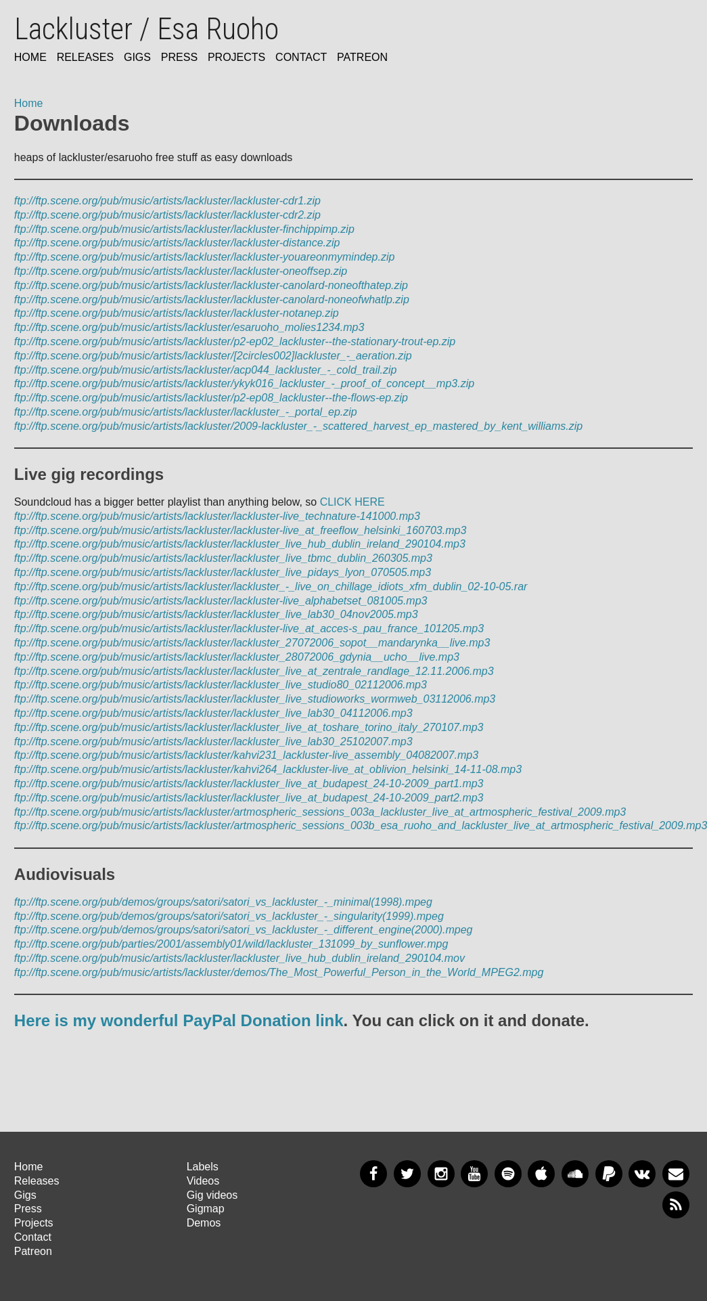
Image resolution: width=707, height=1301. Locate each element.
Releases (85, 57)
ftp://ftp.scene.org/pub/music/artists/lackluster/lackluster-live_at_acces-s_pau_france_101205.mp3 (249, 628)
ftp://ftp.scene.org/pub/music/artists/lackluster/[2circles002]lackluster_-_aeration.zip (213, 355)
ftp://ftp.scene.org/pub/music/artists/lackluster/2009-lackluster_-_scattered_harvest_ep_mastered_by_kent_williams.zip (298, 426)
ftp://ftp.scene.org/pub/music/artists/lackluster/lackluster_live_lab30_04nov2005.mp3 (216, 614)
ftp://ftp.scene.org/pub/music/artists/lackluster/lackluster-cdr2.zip (167, 215)
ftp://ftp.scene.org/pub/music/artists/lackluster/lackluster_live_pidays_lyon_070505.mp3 (222, 572)
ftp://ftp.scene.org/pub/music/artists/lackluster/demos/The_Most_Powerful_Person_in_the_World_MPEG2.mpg (279, 972)
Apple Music (541, 1173)
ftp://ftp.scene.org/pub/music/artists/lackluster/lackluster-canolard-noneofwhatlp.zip (211, 299)
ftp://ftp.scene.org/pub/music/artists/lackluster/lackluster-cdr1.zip (167, 200)
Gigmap (206, 1208)
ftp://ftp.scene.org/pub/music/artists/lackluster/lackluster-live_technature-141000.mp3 (217, 516)
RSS (675, 1204)
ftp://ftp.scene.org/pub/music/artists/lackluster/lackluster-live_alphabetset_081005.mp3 (221, 601)
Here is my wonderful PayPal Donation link (179, 1020)
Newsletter (675, 1173)
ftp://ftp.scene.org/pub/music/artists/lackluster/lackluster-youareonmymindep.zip (204, 257)
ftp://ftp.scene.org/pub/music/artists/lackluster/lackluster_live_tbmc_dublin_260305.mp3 (223, 558)
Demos (204, 1223)
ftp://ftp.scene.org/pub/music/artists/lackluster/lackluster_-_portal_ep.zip (185, 412)
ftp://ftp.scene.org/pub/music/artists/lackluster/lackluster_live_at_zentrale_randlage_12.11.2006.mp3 (254, 671)
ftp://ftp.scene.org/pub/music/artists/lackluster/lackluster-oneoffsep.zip (180, 271)
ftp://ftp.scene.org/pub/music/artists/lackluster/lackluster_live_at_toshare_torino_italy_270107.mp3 (249, 727)
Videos (203, 1181)
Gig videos (212, 1195)
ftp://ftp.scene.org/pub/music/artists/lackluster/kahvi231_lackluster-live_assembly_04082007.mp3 (246, 755)
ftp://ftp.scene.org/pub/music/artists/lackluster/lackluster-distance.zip (177, 242)
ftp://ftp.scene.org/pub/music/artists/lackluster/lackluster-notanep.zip (176, 313)
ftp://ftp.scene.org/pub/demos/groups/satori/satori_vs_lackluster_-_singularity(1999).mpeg (229, 916)
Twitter (407, 1173)
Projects (236, 57)
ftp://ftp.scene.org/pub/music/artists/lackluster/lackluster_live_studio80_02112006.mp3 (220, 684)
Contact (301, 57)
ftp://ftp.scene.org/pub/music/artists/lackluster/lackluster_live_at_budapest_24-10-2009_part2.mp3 (249, 797)
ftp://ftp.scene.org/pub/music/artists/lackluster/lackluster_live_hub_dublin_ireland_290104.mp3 (239, 544)
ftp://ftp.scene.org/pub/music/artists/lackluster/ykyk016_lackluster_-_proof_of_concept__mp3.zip (244, 383)
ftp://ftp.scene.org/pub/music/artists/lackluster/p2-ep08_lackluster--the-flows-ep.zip (211, 397)
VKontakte (642, 1173)
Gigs (137, 57)
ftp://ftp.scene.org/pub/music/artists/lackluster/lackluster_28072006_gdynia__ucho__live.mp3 (236, 657)
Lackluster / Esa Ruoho (146, 29)
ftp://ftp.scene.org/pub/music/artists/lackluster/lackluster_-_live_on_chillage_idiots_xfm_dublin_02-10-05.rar (271, 586)
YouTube (474, 1173)
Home (30, 57)
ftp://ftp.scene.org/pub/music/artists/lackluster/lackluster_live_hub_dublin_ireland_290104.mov (239, 958)
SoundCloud (575, 1173)
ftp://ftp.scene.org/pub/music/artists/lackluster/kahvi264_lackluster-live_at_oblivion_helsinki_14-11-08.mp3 (268, 769)
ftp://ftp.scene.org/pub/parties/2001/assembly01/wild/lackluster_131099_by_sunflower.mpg (231, 944)
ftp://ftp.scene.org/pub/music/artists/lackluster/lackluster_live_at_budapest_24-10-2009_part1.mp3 (249, 783)
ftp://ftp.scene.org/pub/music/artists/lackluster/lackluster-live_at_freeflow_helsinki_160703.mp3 (240, 530)
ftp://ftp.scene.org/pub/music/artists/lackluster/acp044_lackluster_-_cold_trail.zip (205, 370)
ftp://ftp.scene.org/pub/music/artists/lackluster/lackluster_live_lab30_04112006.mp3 (213, 713)
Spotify (508, 1173)
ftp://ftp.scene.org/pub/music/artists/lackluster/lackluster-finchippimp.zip (184, 229)
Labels (203, 1166)
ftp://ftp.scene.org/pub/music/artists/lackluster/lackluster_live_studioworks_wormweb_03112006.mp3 (254, 699)
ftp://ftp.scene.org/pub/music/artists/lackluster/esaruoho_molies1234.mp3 (189, 327)
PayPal (608, 1173)
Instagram (441, 1173)
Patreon (362, 57)
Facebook (373, 1173)
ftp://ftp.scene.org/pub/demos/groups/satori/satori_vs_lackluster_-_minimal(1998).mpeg (223, 902)
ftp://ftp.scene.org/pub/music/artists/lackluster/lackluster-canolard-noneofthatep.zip (211, 285)
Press (179, 57)
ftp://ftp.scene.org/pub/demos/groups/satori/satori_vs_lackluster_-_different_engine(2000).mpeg (243, 929)
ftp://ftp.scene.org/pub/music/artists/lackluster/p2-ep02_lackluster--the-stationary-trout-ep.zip (234, 341)
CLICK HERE (352, 502)
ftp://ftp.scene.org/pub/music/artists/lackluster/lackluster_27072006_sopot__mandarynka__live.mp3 (252, 642)
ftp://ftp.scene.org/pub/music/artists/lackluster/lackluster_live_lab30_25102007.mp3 (213, 741)
